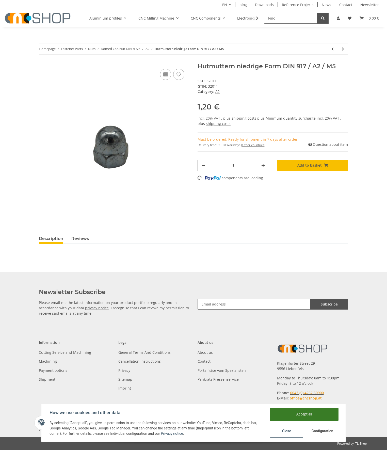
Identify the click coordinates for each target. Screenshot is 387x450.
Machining (48, 361)
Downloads (264, 4)
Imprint (124, 388)
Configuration (322, 431)
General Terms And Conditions (144, 352)
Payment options (53, 370)
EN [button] (224, 4)
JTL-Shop (360, 443)
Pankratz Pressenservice (218, 379)
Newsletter (369, 4)
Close (286, 431)
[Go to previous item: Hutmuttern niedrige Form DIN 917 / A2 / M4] (332, 48)
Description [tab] (51, 238)
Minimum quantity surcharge (291, 118)
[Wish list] (350, 18)
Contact (345, 4)
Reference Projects (298, 4)
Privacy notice (172, 433)
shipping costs (244, 118)
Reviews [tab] (80, 238)
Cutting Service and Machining (65, 352)
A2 (217, 91)
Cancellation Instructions (139, 361)
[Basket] (369, 18)
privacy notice (97, 308)
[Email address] (254, 304)
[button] (338, 18)
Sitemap (125, 379)
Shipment (47, 379)
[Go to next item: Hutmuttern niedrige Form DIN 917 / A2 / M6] (343, 48)
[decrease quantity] (203, 165)
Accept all (304, 414)
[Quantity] (233, 165)
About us (205, 352)
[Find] (290, 18)
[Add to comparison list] (165, 74)
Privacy (124, 370)
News (326, 4)
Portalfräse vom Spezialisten (222, 370)
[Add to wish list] (178, 74)
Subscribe (329, 304)
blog (243, 4)
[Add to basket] (312, 165)
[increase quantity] (263, 165)
